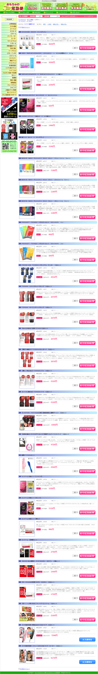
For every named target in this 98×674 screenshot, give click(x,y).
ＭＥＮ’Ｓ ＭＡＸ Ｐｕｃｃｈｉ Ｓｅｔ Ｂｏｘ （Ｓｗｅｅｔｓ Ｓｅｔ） (45, 180)
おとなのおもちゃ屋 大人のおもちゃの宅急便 (47, 672)
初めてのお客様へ (12, 12)
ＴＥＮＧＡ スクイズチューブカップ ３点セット (36, 286)
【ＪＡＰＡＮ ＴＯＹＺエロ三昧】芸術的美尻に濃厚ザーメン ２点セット (44, 413)
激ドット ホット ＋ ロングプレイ (32, 137)
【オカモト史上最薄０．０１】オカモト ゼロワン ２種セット (40, 561)
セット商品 (30, 19)
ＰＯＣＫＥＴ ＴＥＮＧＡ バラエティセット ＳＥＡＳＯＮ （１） (42, 222)
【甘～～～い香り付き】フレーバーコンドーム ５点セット (39, 603)
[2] (21, 27)
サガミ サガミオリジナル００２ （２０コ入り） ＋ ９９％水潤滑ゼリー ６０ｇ (47, 53)
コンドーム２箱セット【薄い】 (30, 519)
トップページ (22, 19)
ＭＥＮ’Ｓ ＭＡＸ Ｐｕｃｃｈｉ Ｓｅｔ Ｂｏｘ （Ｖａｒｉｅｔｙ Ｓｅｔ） (46, 158)
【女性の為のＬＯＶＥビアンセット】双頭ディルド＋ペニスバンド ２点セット (45, 434)
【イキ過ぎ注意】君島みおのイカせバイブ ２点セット (38, 625)
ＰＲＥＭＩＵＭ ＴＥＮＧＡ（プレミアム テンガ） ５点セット (41, 265)
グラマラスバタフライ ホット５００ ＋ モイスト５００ (39, 95)
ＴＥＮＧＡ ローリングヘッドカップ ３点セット (36, 307)
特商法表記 (40, 12)
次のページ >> (26, 27)
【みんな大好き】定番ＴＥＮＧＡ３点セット (34, 328)
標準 (44, 24)
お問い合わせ (76, 12)
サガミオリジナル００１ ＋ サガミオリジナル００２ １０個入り (42, 74)
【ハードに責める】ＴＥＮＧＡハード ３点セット (36, 392)
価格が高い (64, 24)
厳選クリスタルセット (28, 455)
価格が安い (56, 24)
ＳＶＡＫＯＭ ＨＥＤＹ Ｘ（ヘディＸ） (34, 32)
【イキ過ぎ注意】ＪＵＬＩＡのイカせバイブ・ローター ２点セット (42, 646)
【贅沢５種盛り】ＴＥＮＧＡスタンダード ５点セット (38, 349)
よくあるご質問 (27, 12)
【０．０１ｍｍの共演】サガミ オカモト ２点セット (38, 582)
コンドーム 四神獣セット (29, 540)
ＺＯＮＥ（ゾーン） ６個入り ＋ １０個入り (36, 116)
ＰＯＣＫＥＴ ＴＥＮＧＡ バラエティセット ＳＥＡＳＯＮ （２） (42, 243)
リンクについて (62, 12)
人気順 (49, 24)
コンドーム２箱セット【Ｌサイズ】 (32, 476)
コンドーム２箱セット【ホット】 (31, 498)
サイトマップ (49, 12)
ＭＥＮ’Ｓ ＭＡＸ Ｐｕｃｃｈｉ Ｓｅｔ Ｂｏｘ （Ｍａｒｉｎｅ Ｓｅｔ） (45, 201)
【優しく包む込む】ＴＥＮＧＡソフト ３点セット (36, 371)
